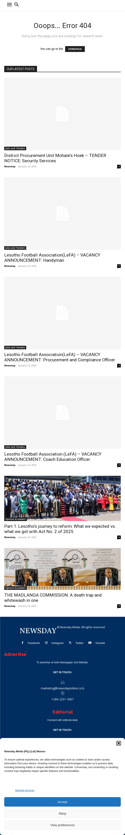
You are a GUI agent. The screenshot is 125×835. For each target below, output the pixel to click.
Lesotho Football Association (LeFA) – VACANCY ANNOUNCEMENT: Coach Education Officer (52, 457)
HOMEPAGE (75, 49)
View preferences (62, 825)
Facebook (34, 643)
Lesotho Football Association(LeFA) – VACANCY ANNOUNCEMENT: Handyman (52, 258)
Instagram (57, 643)
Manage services (24, 790)
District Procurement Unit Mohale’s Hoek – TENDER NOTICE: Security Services (55, 158)
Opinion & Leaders (15, 519)
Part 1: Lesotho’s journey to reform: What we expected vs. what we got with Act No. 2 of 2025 (60, 529)
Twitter (79, 643)
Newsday (9, 166)
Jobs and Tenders (15, 148)
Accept (62, 802)
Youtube (100, 643)
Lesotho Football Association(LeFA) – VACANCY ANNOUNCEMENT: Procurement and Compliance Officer (59, 357)
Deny (62, 813)
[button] (119, 743)
